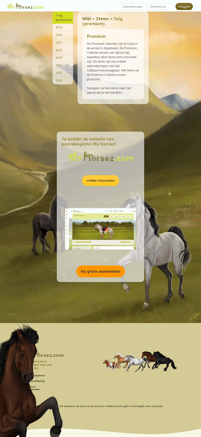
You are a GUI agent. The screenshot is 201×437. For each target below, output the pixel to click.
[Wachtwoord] (161, 6)
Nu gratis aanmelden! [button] (100, 271)
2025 (59, 73)
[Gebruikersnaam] (133, 6)
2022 (59, 50)
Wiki (86, 18)
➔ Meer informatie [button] (100, 180)
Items (102, 18)
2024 (59, 65)
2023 (59, 58)
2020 (59, 35)
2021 (59, 43)
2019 (59, 27)
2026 (59, 80)
